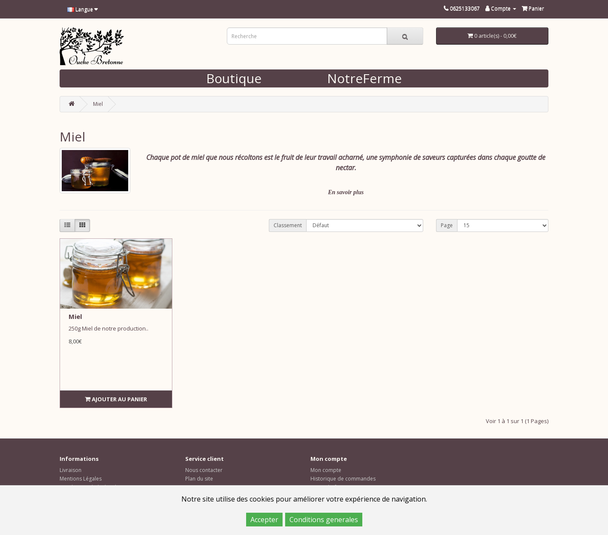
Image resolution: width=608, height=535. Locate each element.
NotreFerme (364, 78)
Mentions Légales (81, 478)
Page (447, 225)
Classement (288, 225)
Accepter (264, 519)
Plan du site (199, 478)
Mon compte (325, 470)
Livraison (70, 470)
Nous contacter (204, 470)
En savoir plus (346, 192)
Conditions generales (323, 519)
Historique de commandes (343, 478)
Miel (98, 104)
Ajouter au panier (116, 399)
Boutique (234, 78)
